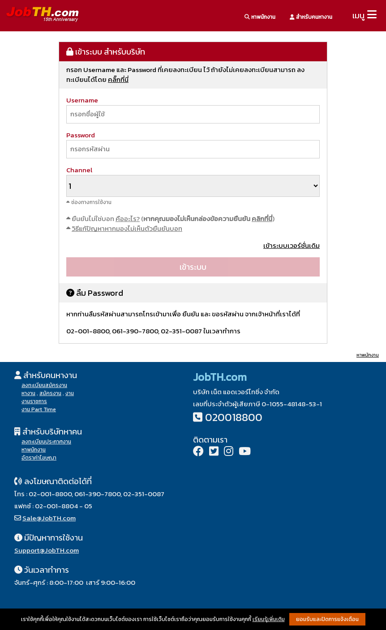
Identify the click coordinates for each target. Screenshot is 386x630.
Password (80, 135)
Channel (79, 170)
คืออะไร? (128, 218)
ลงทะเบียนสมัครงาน (44, 385)
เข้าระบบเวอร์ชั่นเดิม (291, 245)
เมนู (358, 15)
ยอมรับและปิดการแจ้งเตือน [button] (327, 619)
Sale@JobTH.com (49, 518)
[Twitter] (214, 452)
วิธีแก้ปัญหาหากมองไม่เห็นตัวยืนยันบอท (127, 228)
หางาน (28, 393)
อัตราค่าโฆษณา (38, 458)
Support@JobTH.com (46, 550)
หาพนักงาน (259, 17)
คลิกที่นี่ (262, 218)
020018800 (233, 417)
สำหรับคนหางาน (311, 17)
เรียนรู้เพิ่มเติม (269, 619)
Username (82, 100)
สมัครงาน (50, 393)
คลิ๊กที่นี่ (118, 79)
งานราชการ (34, 401)
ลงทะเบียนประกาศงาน (46, 442)
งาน (69, 393)
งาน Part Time (38, 409)
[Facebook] (198, 452)
